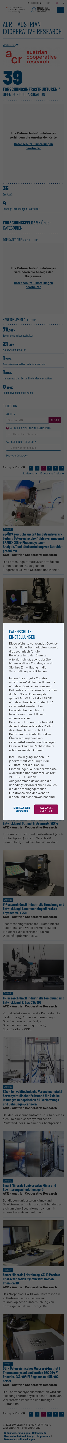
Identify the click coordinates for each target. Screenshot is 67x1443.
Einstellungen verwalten (22, 809)
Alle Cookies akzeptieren (46, 809)
